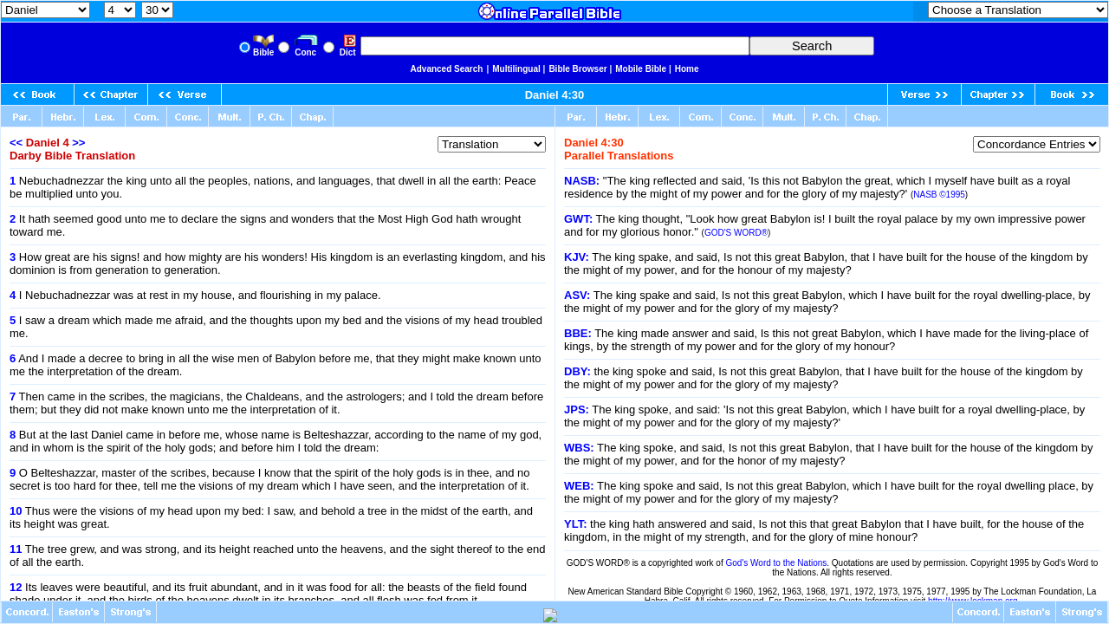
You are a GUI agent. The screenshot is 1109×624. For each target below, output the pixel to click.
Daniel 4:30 (555, 94)
